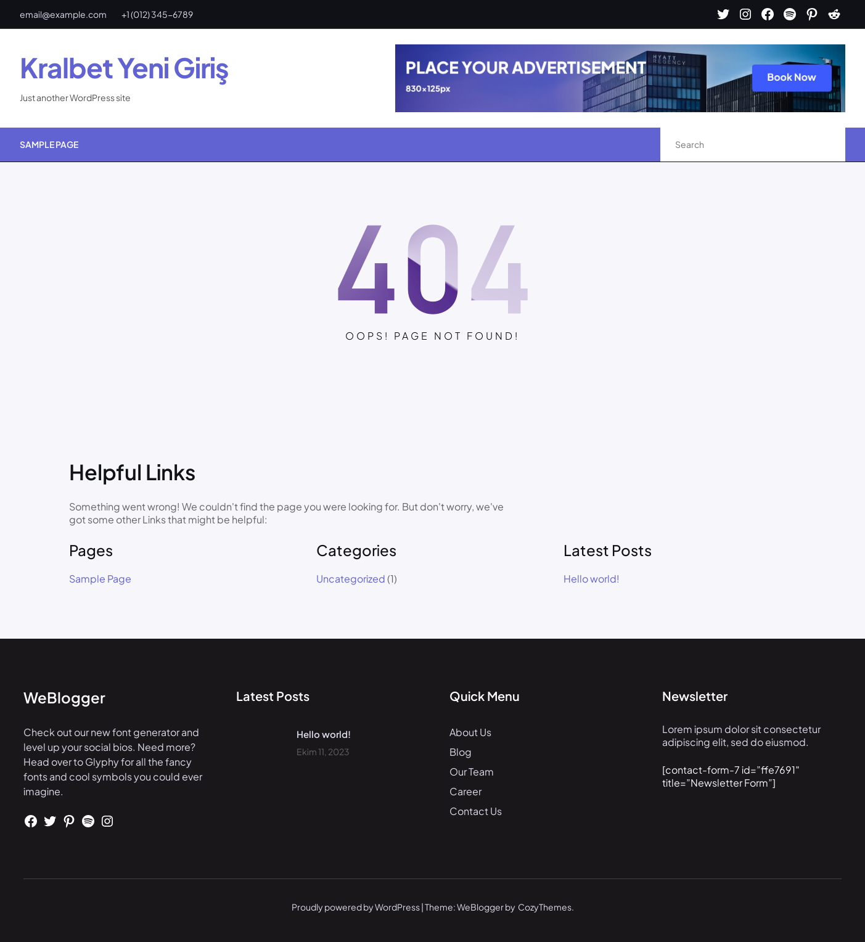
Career (465, 791)
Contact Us (475, 811)
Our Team (471, 771)
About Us (470, 732)
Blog (460, 751)
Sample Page (49, 144)
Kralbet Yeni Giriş (124, 67)
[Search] (823, 144)
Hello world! (592, 579)
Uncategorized (350, 578)
